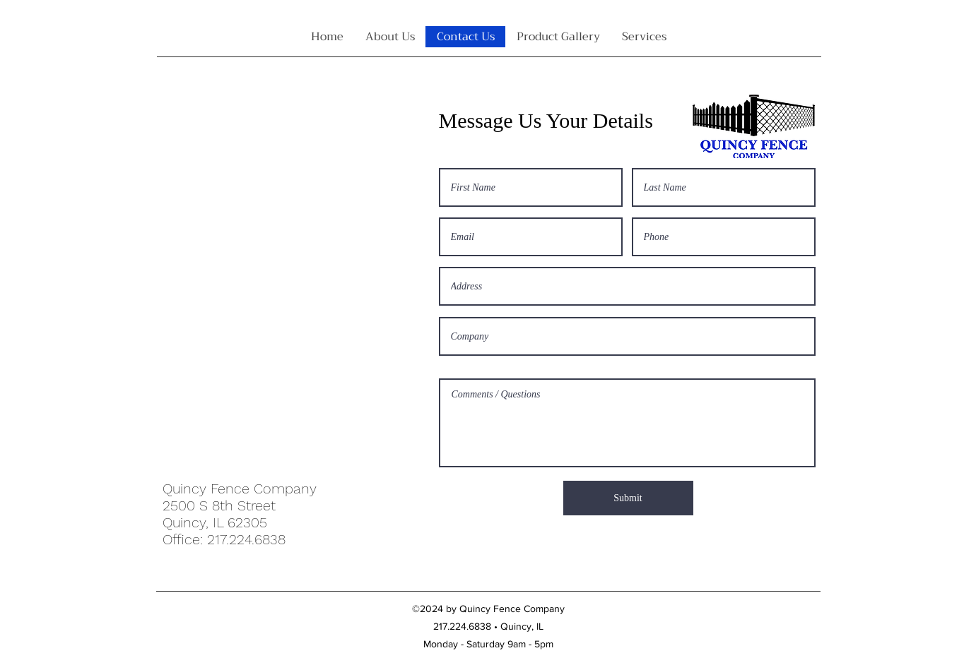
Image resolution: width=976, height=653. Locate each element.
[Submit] (628, 498)
